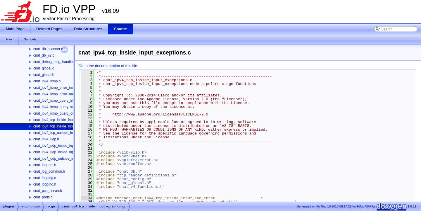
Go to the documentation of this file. (108, 66)
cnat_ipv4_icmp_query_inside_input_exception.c (71, 107)
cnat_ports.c (42, 197)
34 (86, 198)
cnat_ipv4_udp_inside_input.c (56, 146)
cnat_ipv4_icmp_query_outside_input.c (63, 113)
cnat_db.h (129, 171)
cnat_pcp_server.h (47, 191)
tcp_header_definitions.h (146, 175)
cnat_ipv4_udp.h (46, 139)
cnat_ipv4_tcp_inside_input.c (55, 120)
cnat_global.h (43, 75)
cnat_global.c (43, 68)
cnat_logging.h (44, 184)
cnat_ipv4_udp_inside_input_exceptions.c (65, 152)
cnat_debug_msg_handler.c (54, 62)
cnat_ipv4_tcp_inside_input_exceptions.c (65, 126)
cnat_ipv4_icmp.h (47, 81)
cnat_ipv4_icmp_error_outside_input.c (63, 94)
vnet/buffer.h (134, 163)
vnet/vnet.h (131, 156)
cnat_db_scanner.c (48, 49)
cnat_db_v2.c (43, 55)
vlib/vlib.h (131, 152)
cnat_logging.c (44, 178)
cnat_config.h (134, 179)
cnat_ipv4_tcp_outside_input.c (56, 133)
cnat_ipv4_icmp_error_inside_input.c (61, 88)
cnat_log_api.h (44, 165)
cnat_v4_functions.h (141, 186)
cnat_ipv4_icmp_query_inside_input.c (62, 100)
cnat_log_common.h (49, 171)
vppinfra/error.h (137, 160)
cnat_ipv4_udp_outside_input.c (57, 158)
